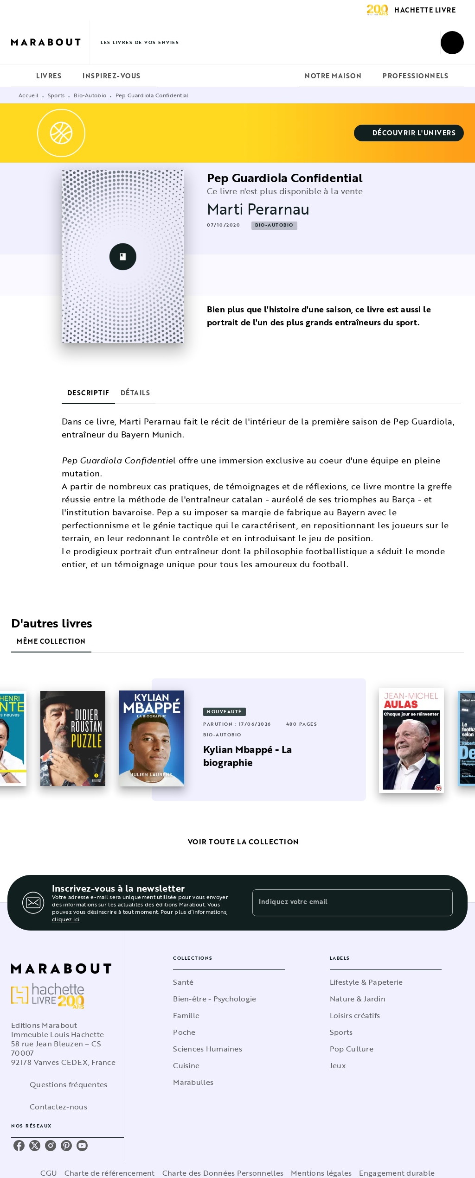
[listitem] (19, 1145)
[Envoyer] (441, 903)
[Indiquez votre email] (341, 902)
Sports (56, 95)
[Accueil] (50, 42)
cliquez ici (65, 919)
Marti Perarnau (258, 209)
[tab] (21, 76)
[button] (409, 133)
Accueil (29, 95)
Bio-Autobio (90, 95)
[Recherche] (452, 42)
